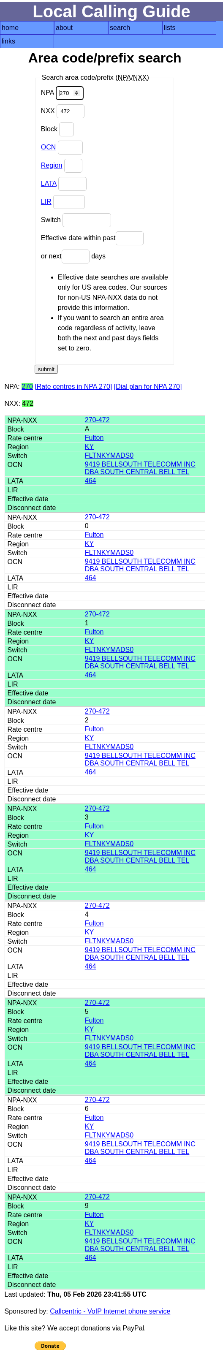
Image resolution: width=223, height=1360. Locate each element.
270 (27, 386)
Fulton (94, 437)
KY (89, 446)
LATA (49, 183)
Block (57, 129)
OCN (48, 147)
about (64, 27)
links (8, 41)
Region (52, 165)
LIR (46, 201)
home (10, 27)
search (120, 27)
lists (170, 27)
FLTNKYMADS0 (109, 455)
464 (90, 480)
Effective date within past (92, 238)
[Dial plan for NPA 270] (148, 386)
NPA (62, 93)
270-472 (97, 419)
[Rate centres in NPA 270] (73, 386)
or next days (73, 256)
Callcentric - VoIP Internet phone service (110, 1311)
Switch (76, 220)
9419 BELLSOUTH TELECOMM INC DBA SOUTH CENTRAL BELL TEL (140, 468)
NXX (62, 111)
